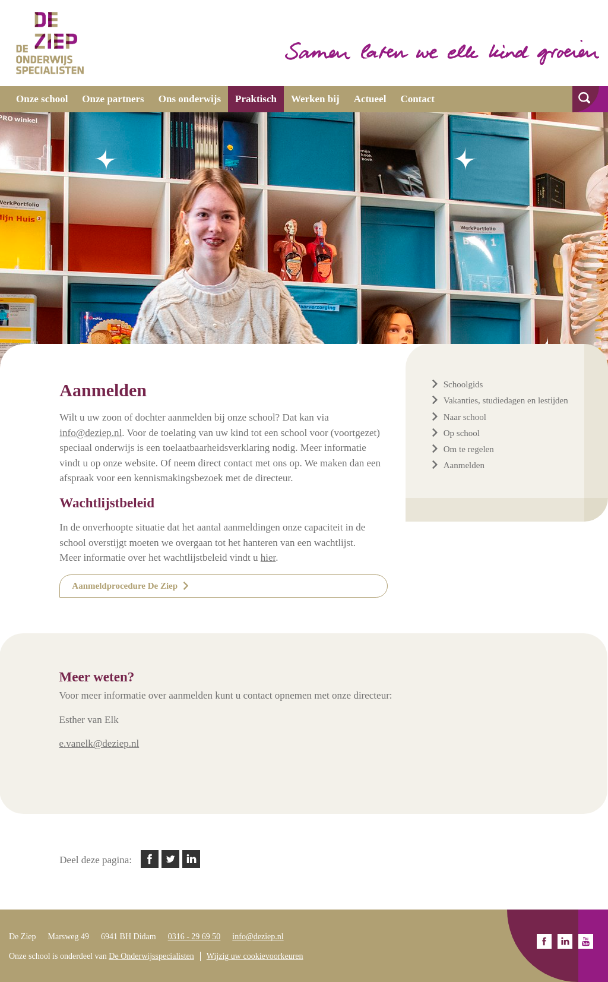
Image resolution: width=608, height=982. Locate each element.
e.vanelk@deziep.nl (99, 743)
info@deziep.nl (257, 936)
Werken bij (315, 99)
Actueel (370, 99)
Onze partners (113, 99)
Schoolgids (463, 384)
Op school (462, 433)
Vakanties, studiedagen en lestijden (506, 400)
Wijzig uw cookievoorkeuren (255, 956)
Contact (417, 99)
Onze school (42, 99)
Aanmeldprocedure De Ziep (125, 586)
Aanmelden (464, 465)
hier (268, 557)
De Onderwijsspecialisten (151, 956)
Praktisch (256, 99)
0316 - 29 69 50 (194, 936)
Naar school (465, 417)
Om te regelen (469, 449)
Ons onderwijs (190, 99)
